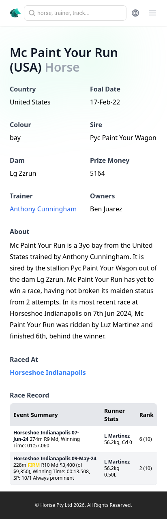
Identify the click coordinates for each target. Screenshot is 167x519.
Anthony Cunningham (43, 208)
